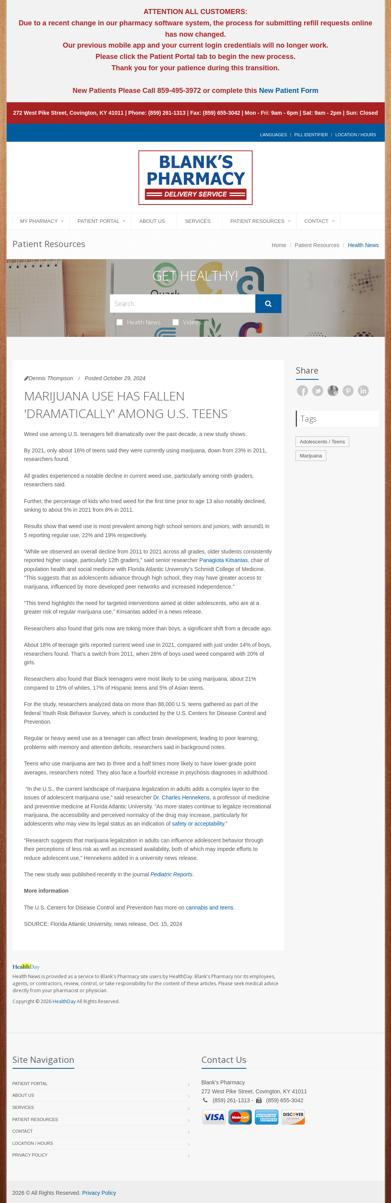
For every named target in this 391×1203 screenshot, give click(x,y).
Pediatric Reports (171, 874)
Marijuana (311, 456)
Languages (273, 134)
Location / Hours (355, 134)
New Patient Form (288, 90)
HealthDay (64, 1001)
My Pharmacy (39, 221)
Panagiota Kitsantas (223, 560)
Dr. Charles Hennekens (181, 797)
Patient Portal (98, 221)
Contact (316, 221)
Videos (187, 322)
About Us (152, 221)
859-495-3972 (178, 90)
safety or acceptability (198, 823)
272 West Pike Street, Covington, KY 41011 (68, 113)
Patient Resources (257, 221)
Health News (139, 322)
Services (198, 221)
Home (279, 245)
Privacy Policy (30, 1155)
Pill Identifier (311, 134)
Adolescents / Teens (322, 442)
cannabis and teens (209, 907)
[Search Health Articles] (182, 303)
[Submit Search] (268, 303)
